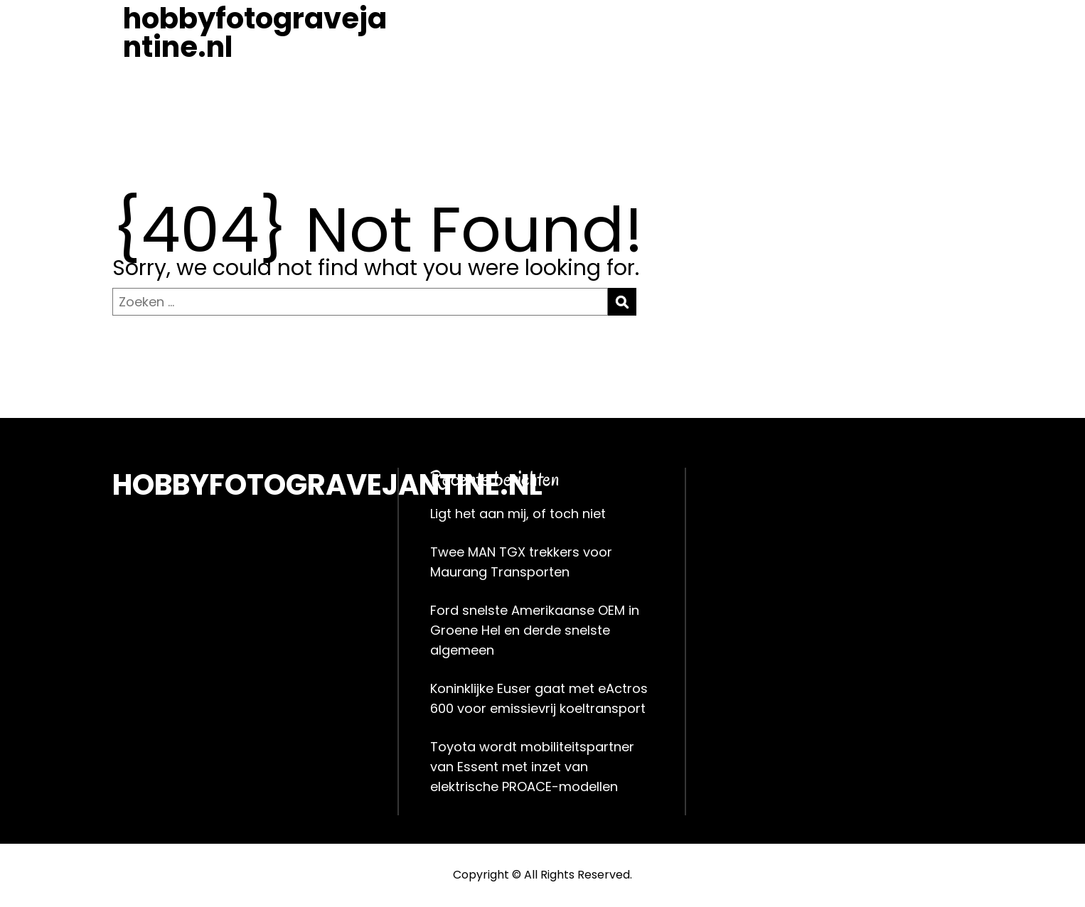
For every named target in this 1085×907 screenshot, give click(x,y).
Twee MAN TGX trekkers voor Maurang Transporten (521, 562)
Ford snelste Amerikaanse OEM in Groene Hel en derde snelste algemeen (534, 630)
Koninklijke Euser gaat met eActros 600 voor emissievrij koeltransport (539, 698)
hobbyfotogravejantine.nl (255, 32)
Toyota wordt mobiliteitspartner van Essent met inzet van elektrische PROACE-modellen (532, 766)
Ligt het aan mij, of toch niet (518, 513)
